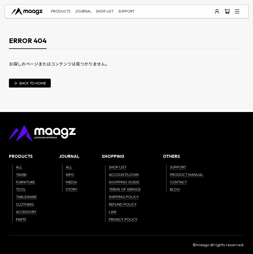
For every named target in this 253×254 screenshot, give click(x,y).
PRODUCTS (61, 11)
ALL (19, 167)
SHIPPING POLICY (124, 197)
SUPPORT (126, 11)
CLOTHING (25, 204)
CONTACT (178, 182)
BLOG (175, 189)
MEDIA (71, 182)
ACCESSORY (26, 212)
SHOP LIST (105, 11)
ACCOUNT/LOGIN (124, 174)
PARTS (21, 219)
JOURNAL (83, 11)
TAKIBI (21, 174)
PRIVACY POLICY (123, 219)
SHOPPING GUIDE (124, 182)
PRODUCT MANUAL (186, 174)
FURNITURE (25, 182)
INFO (70, 174)
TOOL (21, 189)
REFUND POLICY (123, 204)
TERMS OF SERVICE (125, 189)
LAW (113, 212)
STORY (71, 189)
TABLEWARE (26, 197)
